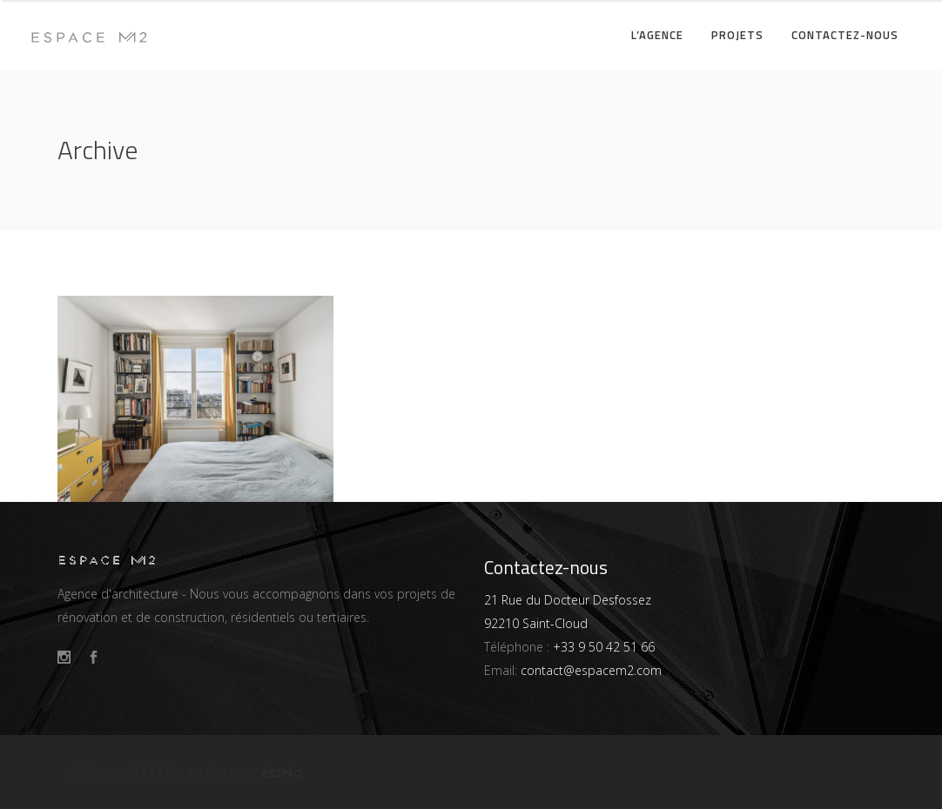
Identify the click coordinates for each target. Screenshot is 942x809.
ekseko (282, 772)
